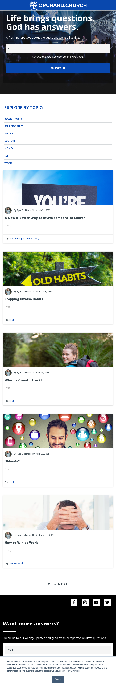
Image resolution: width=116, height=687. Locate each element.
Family (8, 133)
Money (8, 148)
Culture (9, 140)
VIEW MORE (58, 584)
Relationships (13, 126)
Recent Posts (13, 118)
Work (8, 163)
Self (7, 155)
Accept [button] (58, 679)
